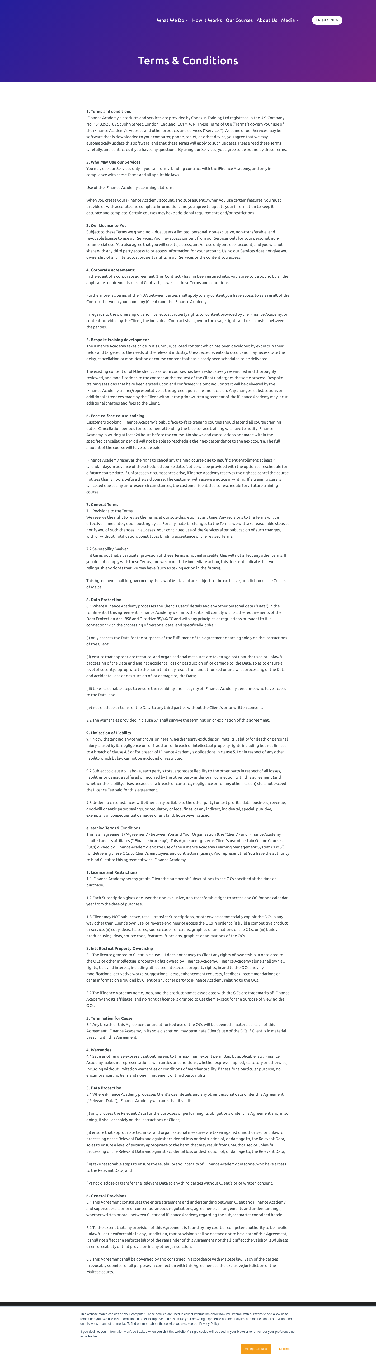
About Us (267, 20)
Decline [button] (284, 1349)
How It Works (207, 20)
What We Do (170, 20)
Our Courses (239, 20)
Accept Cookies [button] (256, 1349)
